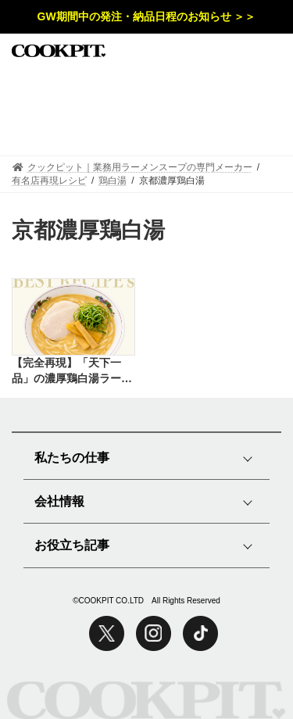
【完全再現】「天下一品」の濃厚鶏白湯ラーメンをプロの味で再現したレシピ (72, 371)
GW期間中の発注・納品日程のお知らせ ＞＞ (147, 16)
